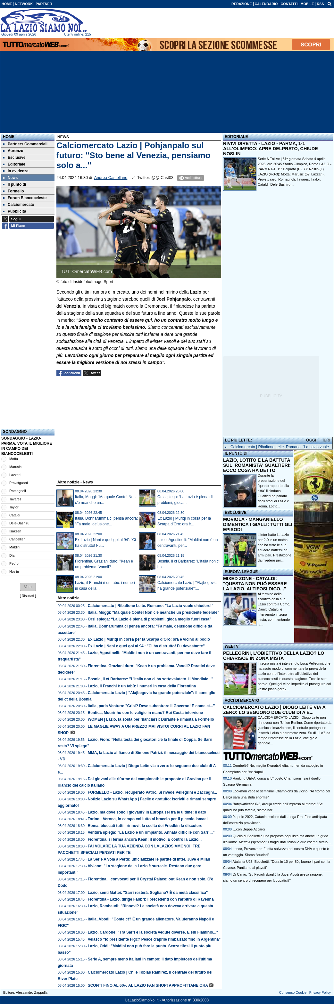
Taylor (14, 507)
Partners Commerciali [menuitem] (25, 144)
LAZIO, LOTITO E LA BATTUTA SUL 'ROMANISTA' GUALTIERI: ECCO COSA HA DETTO (257, 465)
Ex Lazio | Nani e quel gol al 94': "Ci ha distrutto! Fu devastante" (146, 646)
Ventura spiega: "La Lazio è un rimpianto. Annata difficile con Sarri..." (151, 832)
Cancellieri (17, 539)
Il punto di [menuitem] (14, 184)
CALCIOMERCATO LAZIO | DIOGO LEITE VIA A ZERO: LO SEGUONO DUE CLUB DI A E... (274, 710)
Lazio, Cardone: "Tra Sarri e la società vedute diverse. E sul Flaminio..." (153, 932)
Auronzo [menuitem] (13, 151)
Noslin (14, 571)
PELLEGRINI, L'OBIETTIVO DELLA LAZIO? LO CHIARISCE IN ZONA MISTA (273, 656)
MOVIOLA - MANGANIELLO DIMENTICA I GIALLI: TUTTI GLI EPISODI (257, 524)
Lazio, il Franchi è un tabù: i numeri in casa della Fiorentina (142, 686)
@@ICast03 (162, 177)
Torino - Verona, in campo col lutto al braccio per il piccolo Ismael (148, 819)
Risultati (28, 596)
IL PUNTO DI (236, 453)
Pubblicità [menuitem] (14, 211)
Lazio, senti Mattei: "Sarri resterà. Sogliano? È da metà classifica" (148, 892)
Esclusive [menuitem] (14, 157)
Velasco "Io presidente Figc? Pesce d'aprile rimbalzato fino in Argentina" (154, 939)
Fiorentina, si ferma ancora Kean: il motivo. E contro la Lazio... (145, 839)
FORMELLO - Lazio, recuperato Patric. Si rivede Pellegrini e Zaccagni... (152, 792)
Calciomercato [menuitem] (18, 204)
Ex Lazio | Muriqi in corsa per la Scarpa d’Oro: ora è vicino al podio (149, 639)
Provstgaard (18, 483)
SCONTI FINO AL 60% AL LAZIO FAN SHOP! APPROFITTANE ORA (148, 985)
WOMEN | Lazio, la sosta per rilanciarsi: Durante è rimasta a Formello (151, 719)
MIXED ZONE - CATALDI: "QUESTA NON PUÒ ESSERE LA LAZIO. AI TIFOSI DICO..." (255, 583)
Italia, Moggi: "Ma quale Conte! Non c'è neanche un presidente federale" (153, 612)
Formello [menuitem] (13, 191)
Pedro (14, 563)
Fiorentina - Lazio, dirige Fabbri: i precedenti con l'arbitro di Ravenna (151, 899)
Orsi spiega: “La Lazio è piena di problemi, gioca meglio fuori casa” (149, 619)
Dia (11, 555)
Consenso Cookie (292, 992)
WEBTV (231, 646)
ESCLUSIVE (235, 512)
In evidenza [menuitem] (16, 171)
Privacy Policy (320, 992)
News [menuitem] (10, 177)
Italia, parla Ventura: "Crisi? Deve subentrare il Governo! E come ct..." (151, 706)
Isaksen (15, 531)
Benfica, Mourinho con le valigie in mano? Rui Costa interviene (145, 712)
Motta (13, 459)
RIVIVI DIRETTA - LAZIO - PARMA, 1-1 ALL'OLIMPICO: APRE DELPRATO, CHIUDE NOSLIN (270, 148)
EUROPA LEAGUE (241, 572)
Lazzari (15, 475)
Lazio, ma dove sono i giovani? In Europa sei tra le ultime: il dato (147, 812)
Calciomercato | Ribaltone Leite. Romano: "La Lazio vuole (279, 447)
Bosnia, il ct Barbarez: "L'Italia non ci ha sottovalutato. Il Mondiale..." (150, 679)
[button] (28, 587)
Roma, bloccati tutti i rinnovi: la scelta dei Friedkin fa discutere (145, 825)
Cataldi (14, 515)
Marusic (15, 467)
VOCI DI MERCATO (242, 700)
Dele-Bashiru (19, 523)
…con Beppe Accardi (249, 829)
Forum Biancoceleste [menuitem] (24, 198)
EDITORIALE (236, 136)
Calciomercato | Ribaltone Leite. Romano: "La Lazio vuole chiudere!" (150, 605)
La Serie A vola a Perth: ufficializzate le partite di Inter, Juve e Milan (149, 859)
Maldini (14, 547)
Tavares (15, 499)
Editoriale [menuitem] (14, 164)
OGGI (311, 440)
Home (8, 136)
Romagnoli (17, 491)
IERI (326, 440)
